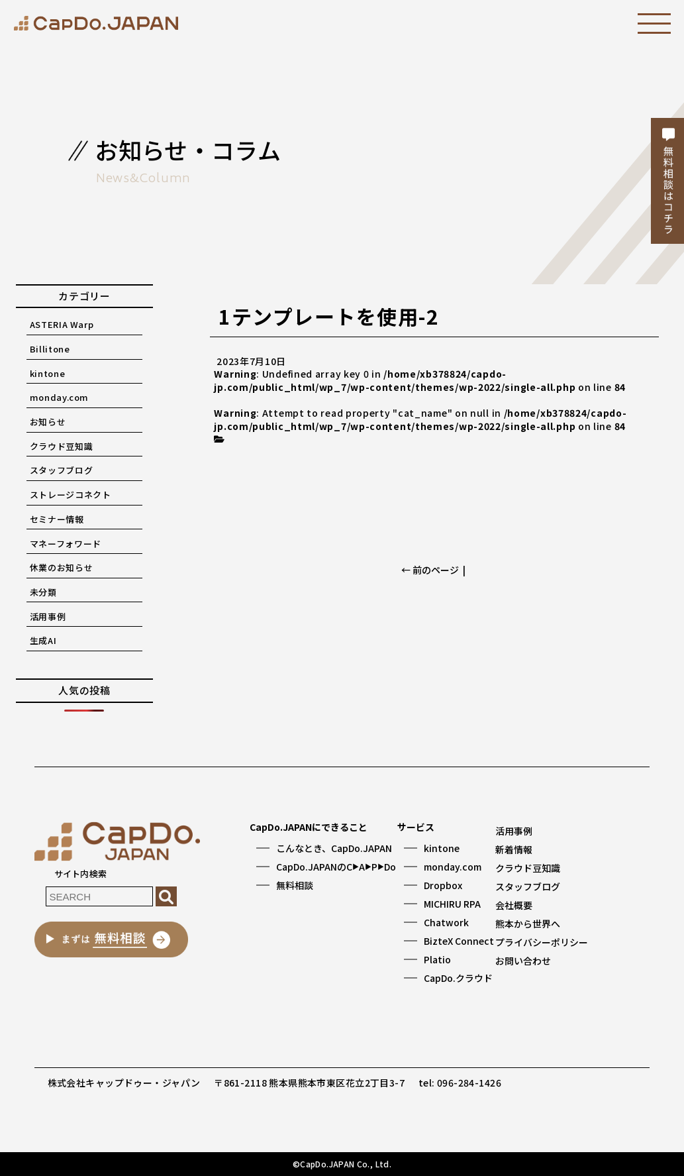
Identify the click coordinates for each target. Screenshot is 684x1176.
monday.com (59, 397)
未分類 (43, 592)
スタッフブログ (61, 470)
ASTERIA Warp (62, 324)
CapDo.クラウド (458, 978)
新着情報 (513, 849)
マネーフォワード (65, 543)
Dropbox (443, 885)
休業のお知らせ (61, 567)
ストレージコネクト (70, 494)
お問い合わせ (523, 960)
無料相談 (294, 885)
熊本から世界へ (527, 923)
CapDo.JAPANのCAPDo (336, 866)
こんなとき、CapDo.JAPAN (334, 848)
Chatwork (446, 922)
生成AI (43, 640)
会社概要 (513, 905)
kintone (48, 373)
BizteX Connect (459, 940)
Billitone (50, 349)
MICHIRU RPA (452, 903)
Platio (437, 959)
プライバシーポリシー (541, 942)
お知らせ (48, 421)
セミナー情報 (57, 519)
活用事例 (48, 616)
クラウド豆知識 (61, 446)
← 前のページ (430, 569)
